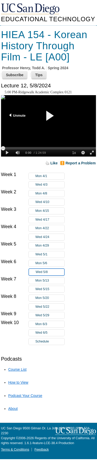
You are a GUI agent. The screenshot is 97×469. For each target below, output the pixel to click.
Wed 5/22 (49, 307)
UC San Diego (31, 9)
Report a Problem (80, 163)
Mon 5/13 (49, 280)
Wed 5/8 (50, 272)
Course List (17, 369)
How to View (18, 382)
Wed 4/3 (49, 184)
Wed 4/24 (49, 237)
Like (54, 163)
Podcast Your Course (25, 396)
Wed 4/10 (49, 202)
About (13, 409)
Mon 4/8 (49, 193)
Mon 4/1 (49, 176)
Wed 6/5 (49, 333)
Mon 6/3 (49, 324)
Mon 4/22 (49, 228)
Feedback (41, 449)
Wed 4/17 (49, 219)
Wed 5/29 (49, 315)
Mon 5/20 (49, 298)
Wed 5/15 (49, 289)
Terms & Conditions (15, 449)
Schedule (42, 341)
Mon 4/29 (49, 245)
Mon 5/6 (49, 263)
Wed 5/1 (49, 254)
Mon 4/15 (49, 211)
